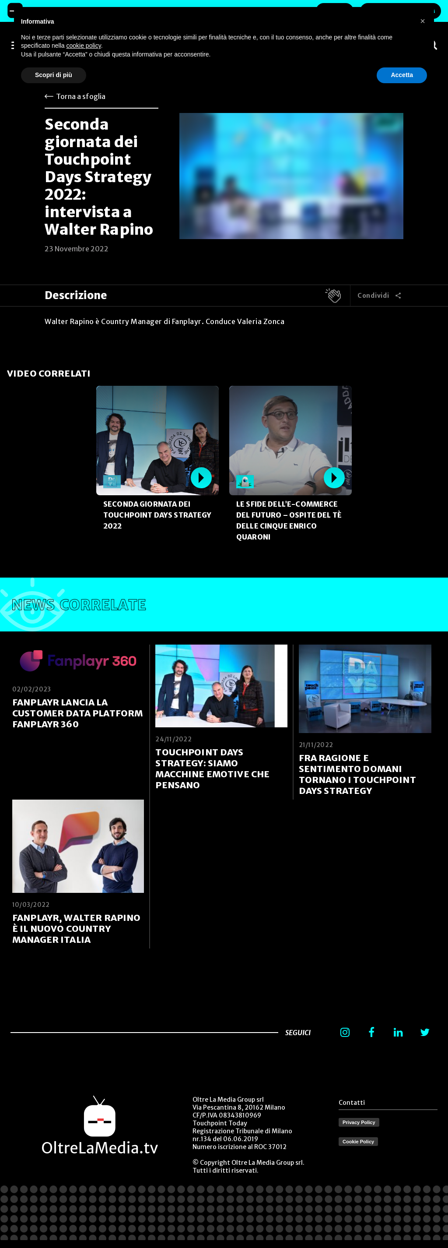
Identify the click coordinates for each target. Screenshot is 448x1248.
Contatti (352, 1103)
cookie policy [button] (83, 45)
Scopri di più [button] (53, 74)
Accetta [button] (402, 74)
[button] (423, 21)
